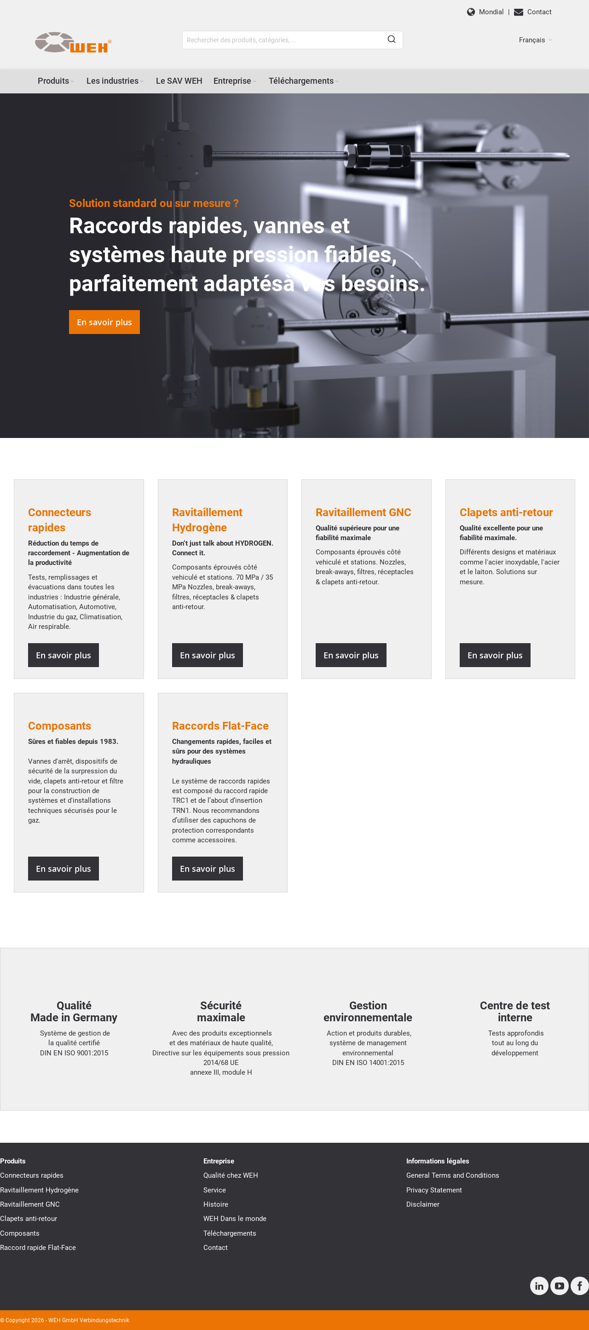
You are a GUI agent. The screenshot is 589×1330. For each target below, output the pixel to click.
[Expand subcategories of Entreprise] (254, 81)
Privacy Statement (434, 1190)
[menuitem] (56, 80)
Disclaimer (422, 1204)
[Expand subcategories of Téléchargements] (337, 81)
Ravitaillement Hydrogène (39, 1190)
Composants (59, 726)
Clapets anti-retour (28, 1219)
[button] (535, 40)
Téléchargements (229, 1233)
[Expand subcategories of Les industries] (142, 81)
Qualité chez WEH (230, 1175)
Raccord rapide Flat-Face (38, 1248)
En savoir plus (104, 322)
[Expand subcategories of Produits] (72, 81)
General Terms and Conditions (452, 1175)
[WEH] (73, 42)
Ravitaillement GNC (30, 1204)
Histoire (215, 1204)
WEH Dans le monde (234, 1219)
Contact (215, 1248)
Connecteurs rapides (32, 1175)
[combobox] (292, 40)
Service (214, 1190)
